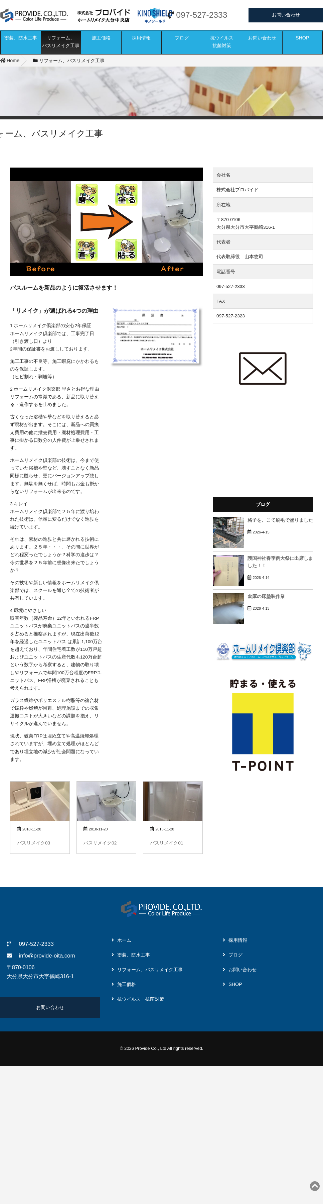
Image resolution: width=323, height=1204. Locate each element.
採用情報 (141, 37)
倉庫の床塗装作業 (266, 596)
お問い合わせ (286, 14)
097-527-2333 (201, 14)
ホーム (124, 940)
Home (9, 60)
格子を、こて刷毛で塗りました (280, 520)
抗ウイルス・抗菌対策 (140, 999)
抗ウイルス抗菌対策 (221, 41)
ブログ (182, 37)
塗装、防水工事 (20, 37)
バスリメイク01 (166, 842)
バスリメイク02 (100, 842)
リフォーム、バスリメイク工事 (60, 41)
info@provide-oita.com (47, 955)
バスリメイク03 (33, 842)
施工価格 (101, 37)
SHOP (302, 37)
